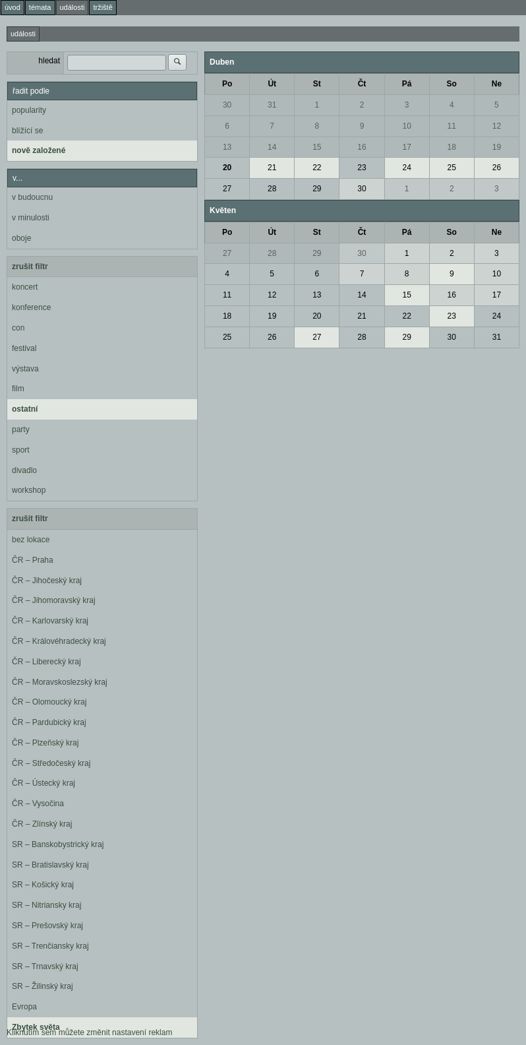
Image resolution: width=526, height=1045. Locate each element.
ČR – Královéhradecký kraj (59, 641)
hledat (49, 60)
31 (272, 105)
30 (227, 105)
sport (21, 450)
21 (272, 167)
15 (316, 147)
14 (272, 147)
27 (227, 188)
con (18, 327)
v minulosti (30, 217)
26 (496, 167)
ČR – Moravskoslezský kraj (59, 682)
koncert (25, 287)
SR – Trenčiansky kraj (50, 946)
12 (496, 126)
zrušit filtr (30, 266)
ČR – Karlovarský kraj (50, 620)
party (21, 429)
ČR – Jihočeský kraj (47, 580)
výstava (25, 368)
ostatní (25, 409)
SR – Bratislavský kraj (50, 865)
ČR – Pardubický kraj (49, 722)
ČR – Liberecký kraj (46, 661)
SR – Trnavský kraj (45, 966)
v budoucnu (32, 197)
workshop (28, 490)
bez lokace (30, 539)
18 (452, 147)
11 (452, 126)
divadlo (24, 470)
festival (24, 348)
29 (316, 188)
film (18, 388)
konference (31, 307)
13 (227, 147)
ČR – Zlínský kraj (42, 824)
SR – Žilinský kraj (42, 986)
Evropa (24, 1006)
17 (406, 147)
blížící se (27, 130)
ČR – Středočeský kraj (51, 763)
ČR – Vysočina (38, 803)
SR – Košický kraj (43, 884)
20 (227, 167)
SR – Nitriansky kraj (46, 905)
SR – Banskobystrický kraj (57, 844)
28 (272, 188)
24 (406, 167)
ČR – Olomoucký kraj (49, 702)
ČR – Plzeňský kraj (45, 742)
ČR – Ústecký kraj (43, 783)
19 (496, 147)
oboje (21, 238)
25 (452, 167)
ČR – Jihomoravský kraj (54, 600)
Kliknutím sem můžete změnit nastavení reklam (89, 1032)
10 (406, 126)
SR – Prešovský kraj (47, 925)
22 (316, 167)
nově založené (38, 150)
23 (361, 167)
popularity (29, 110)
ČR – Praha (32, 560)
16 (361, 147)
